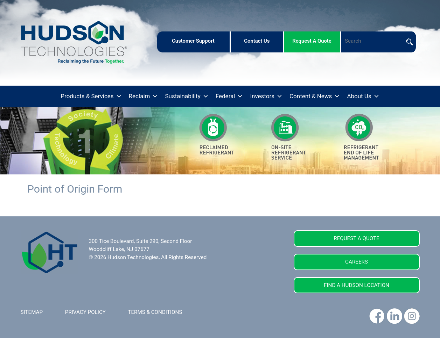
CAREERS (356, 262)
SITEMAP (32, 312)
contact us (257, 41)
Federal (229, 96)
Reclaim (143, 96)
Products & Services (91, 96)
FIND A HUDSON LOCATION (356, 285)
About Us (363, 96)
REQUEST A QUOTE (356, 238)
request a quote (311, 41)
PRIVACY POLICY (85, 312)
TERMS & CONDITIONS (155, 312)
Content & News (314, 96)
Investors (266, 96)
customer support (193, 41)
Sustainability (186, 96)
